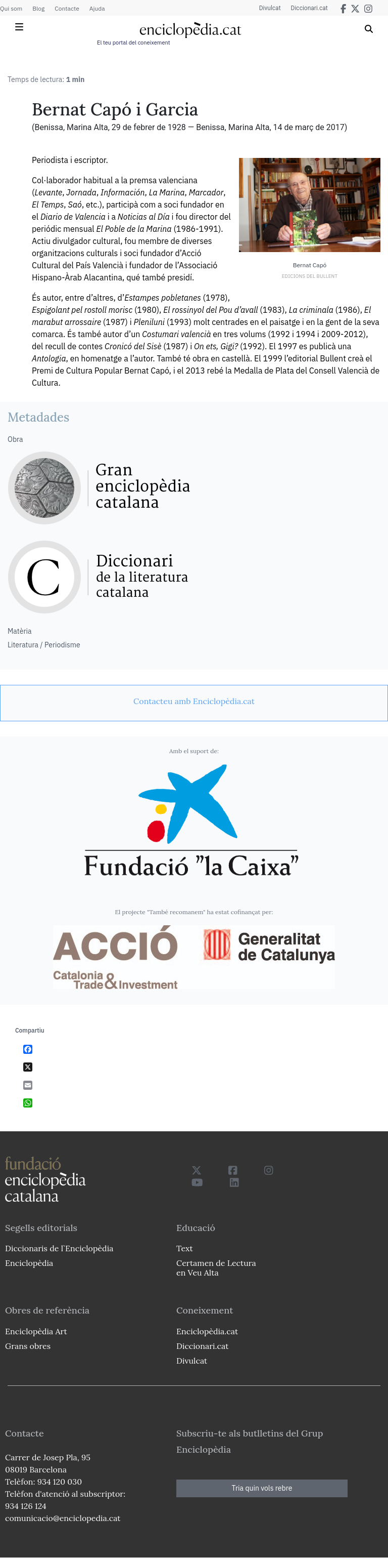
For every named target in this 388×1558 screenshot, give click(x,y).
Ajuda (97, 8)
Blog (38, 8)
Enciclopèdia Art (36, 1331)
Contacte (67, 8)
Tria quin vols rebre (262, 1488)
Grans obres (28, 1346)
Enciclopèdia (29, 1263)
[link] (194, 701)
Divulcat (270, 8)
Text (184, 1248)
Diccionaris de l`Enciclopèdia (59, 1248)
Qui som (11, 8)
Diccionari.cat (309, 8)
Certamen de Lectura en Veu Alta (216, 1268)
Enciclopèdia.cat (207, 1331)
